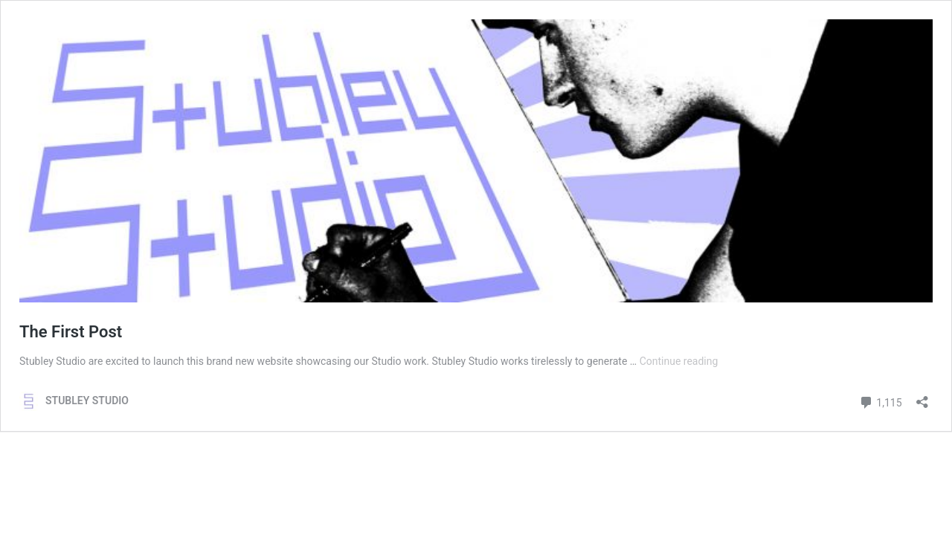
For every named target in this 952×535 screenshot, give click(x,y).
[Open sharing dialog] (922, 397)
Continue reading (679, 361)
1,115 (880, 401)
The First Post (70, 331)
